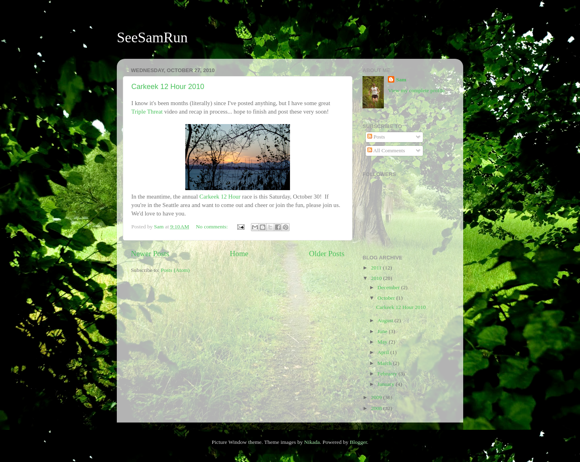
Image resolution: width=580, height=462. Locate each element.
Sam (401, 80)
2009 (377, 397)
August (385, 320)
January (386, 384)
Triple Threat (147, 111)
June (383, 331)
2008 (377, 408)
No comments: (212, 227)
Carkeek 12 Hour (219, 196)
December (389, 287)
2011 (377, 268)
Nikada (312, 442)
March (385, 363)
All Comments (386, 150)
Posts (376, 137)
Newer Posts (150, 253)
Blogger (358, 442)
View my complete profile (416, 90)
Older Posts (326, 253)
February (387, 374)
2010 (377, 278)
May (383, 342)
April (383, 352)
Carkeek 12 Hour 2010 (167, 87)
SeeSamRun (152, 37)
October (386, 298)
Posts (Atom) (175, 270)
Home (239, 253)
